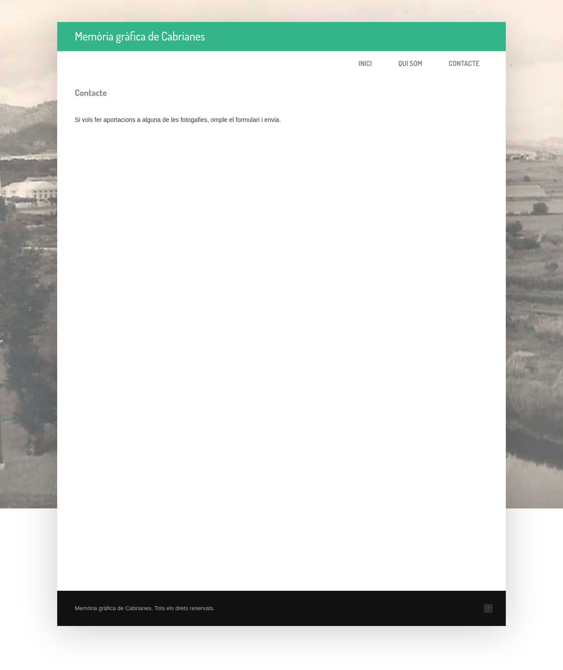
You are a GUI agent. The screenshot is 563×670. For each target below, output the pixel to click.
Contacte (464, 63)
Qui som (410, 63)
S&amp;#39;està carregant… (215, 331)
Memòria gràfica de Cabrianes (140, 36)
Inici (365, 63)
